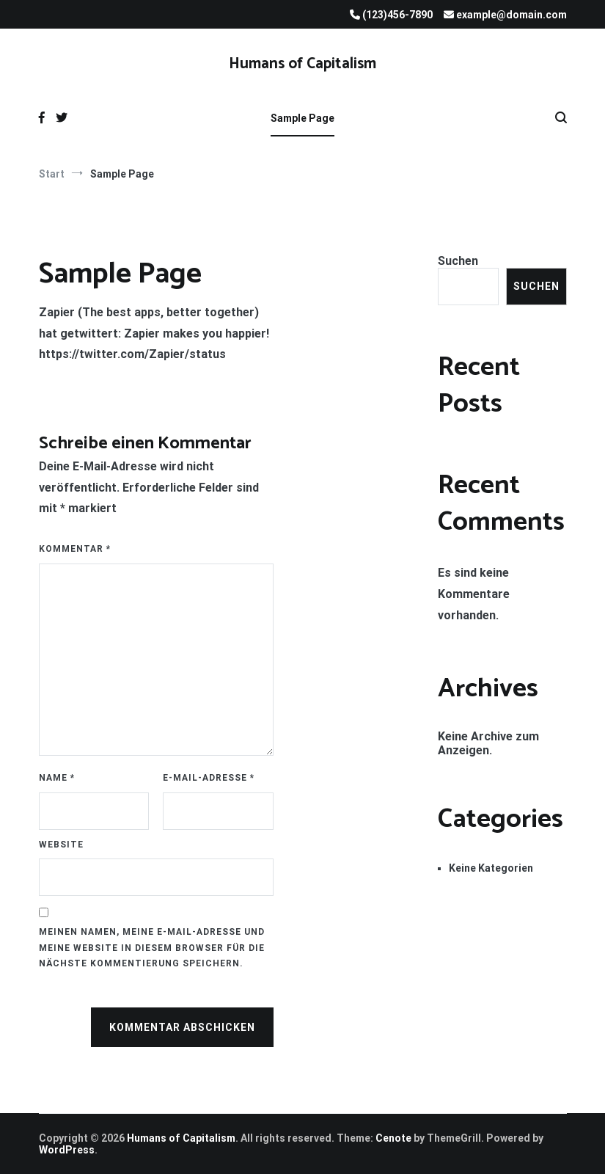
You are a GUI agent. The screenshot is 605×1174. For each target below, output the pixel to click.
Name (57, 778)
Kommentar (75, 549)
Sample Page (302, 118)
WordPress (67, 1150)
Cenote (393, 1138)
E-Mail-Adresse (208, 778)
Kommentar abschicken (182, 1027)
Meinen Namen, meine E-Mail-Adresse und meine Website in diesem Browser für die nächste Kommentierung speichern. (152, 948)
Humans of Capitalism (302, 63)
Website (61, 844)
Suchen (458, 261)
